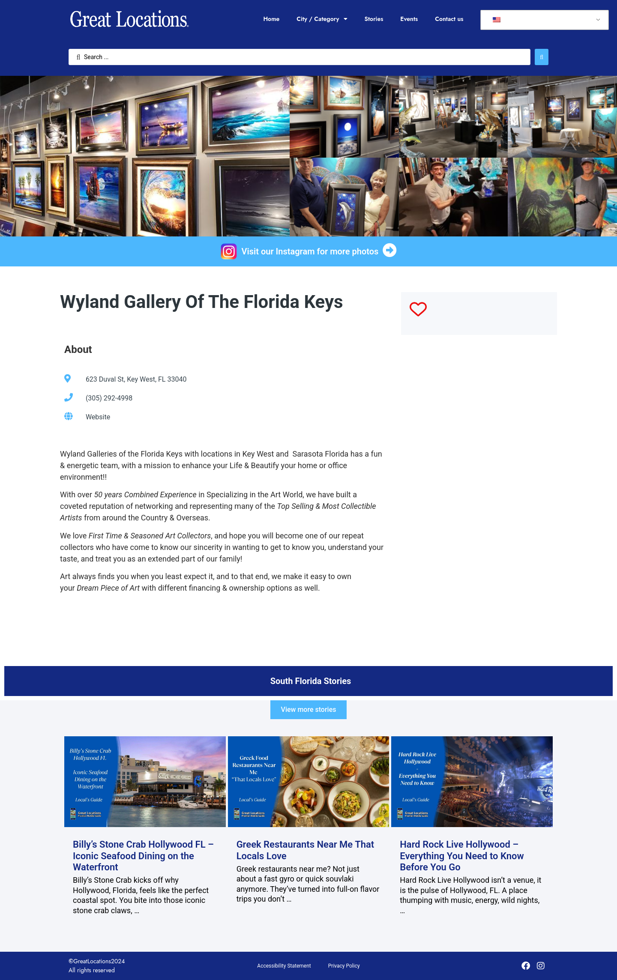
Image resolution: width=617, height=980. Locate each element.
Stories (374, 19)
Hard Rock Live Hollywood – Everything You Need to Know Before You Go (462, 855)
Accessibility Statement (284, 966)
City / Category (322, 19)
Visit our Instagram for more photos (310, 251)
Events (409, 19)
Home (271, 19)
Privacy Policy (344, 966)
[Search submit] (541, 57)
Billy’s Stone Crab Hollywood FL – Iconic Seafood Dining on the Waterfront (143, 855)
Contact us (449, 19)
